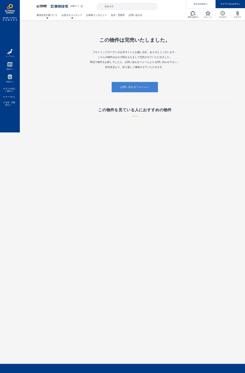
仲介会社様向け (200, 4)
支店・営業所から (10, 103)
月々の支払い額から (10, 90)
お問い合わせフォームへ (134, 87)
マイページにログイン (230, 4)
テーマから (10, 97)
